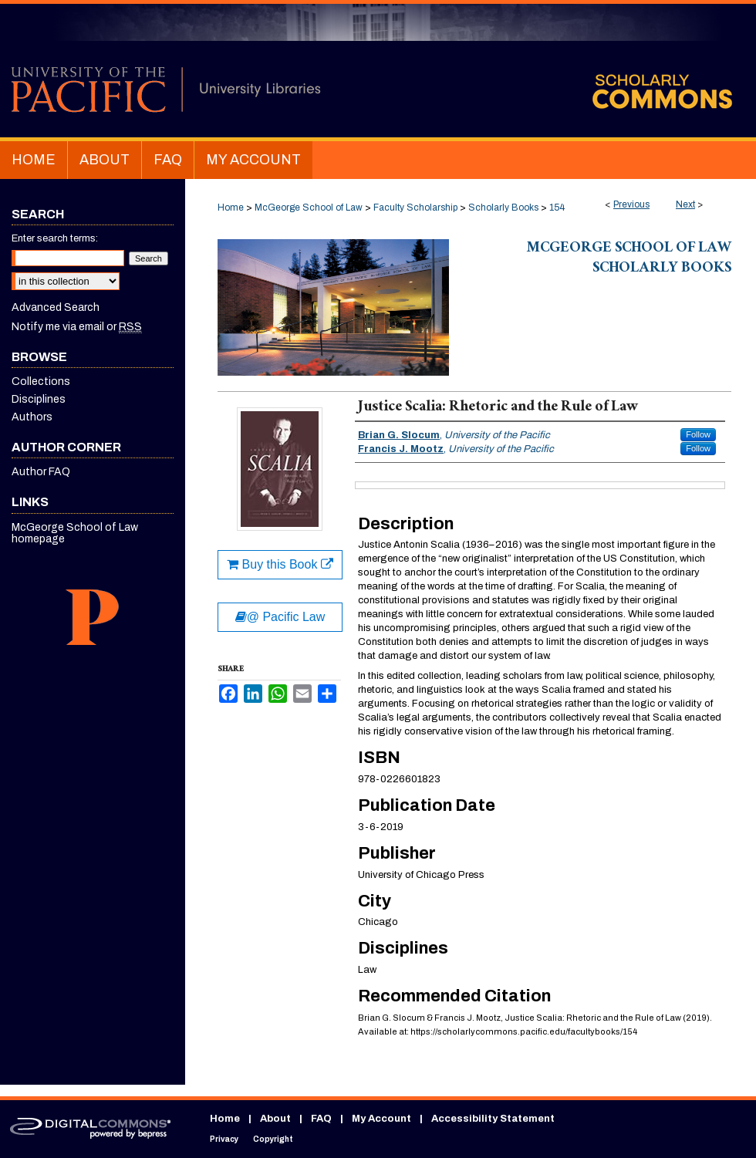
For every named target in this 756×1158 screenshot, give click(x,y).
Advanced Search (56, 307)
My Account (381, 1118)
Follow (698, 434)
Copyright (273, 1139)
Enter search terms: (55, 238)
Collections (41, 381)
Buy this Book (280, 564)
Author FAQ (41, 472)
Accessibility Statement (493, 1118)
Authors (32, 417)
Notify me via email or (77, 327)
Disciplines (39, 399)
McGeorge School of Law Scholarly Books (629, 259)
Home (231, 207)
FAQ (321, 1118)
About (275, 1118)
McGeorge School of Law (309, 207)
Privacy (224, 1139)
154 (557, 207)
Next (685, 204)
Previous (631, 204)
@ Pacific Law (280, 616)
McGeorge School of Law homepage (75, 533)
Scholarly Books (503, 207)
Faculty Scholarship (415, 207)
